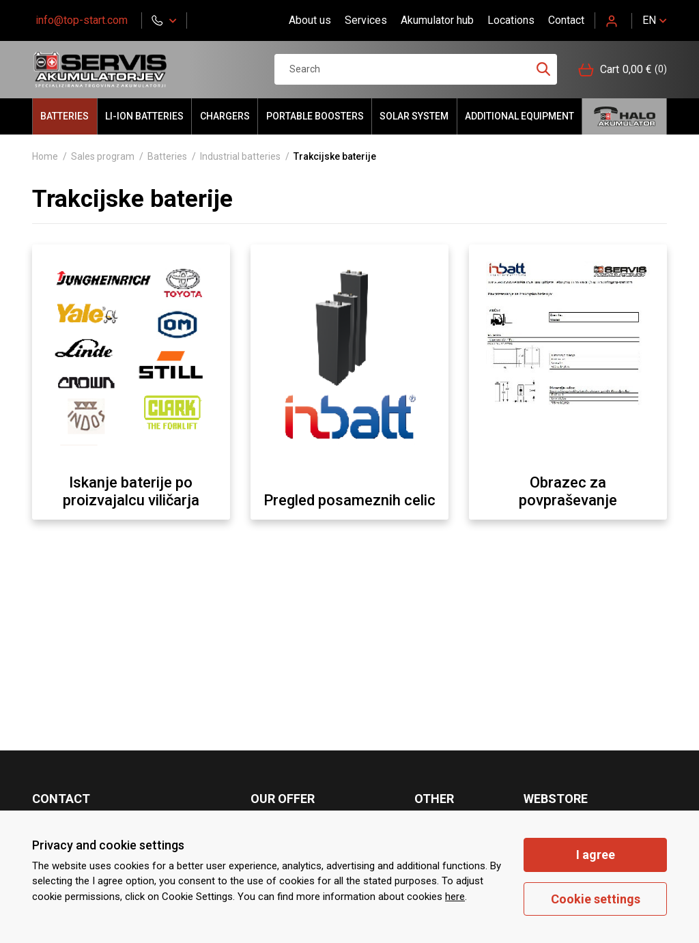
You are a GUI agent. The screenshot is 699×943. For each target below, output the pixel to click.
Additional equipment (519, 116)
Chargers (225, 116)
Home (45, 156)
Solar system (414, 116)
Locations (510, 20)
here (455, 896)
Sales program (102, 156)
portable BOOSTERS (315, 116)
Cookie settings (595, 899)
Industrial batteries (240, 156)
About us (310, 20)
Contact (566, 20)
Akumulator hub (437, 20)
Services (366, 20)
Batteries (64, 116)
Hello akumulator (624, 116)
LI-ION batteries (144, 116)
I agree (595, 854)
